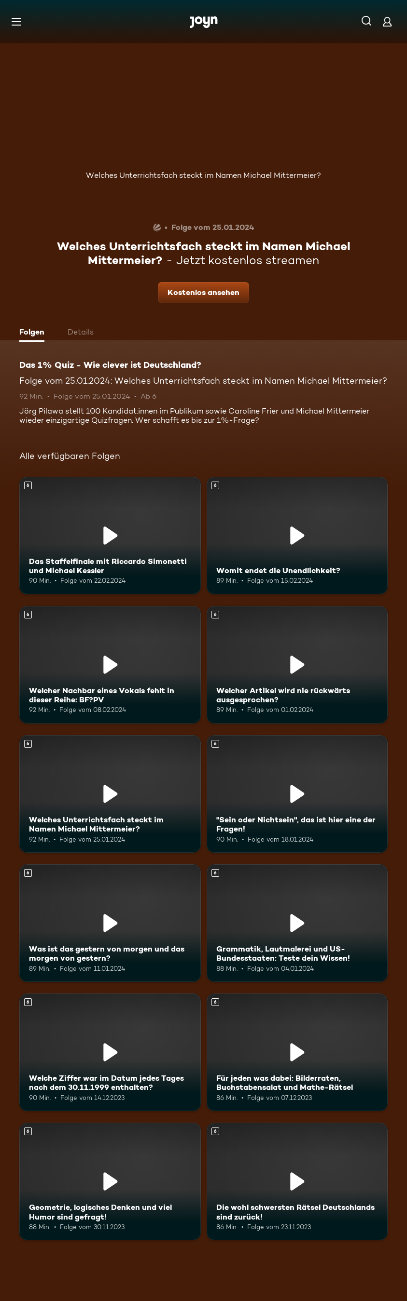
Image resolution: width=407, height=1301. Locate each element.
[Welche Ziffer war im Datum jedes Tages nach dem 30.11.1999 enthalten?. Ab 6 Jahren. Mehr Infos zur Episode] (110, 1052)
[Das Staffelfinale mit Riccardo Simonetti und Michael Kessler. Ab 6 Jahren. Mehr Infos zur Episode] (110, 535)
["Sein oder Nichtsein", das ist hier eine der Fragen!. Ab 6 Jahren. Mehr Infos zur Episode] (297, 794)
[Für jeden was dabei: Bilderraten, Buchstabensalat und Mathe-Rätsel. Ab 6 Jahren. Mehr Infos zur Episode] (297, 1052)
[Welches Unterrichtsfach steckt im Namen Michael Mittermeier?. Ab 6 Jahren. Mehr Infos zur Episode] (110, 794)
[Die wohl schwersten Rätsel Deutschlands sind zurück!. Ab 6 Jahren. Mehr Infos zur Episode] (297, 1181)
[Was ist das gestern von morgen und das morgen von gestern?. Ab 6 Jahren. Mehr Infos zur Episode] (110, 923)
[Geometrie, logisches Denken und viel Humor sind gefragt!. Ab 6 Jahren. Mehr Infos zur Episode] (110, 1181)
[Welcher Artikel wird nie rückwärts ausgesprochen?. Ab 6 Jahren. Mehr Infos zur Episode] (297, 665)
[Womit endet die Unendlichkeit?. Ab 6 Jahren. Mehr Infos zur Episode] (297, 535)
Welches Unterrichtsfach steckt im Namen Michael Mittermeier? (203, 175)
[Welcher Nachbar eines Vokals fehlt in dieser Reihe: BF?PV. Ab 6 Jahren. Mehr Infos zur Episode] (110, 665)
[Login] (387, 21)
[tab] (34, 333)
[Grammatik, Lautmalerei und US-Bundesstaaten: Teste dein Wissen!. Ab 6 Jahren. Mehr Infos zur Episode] (297, 923)
